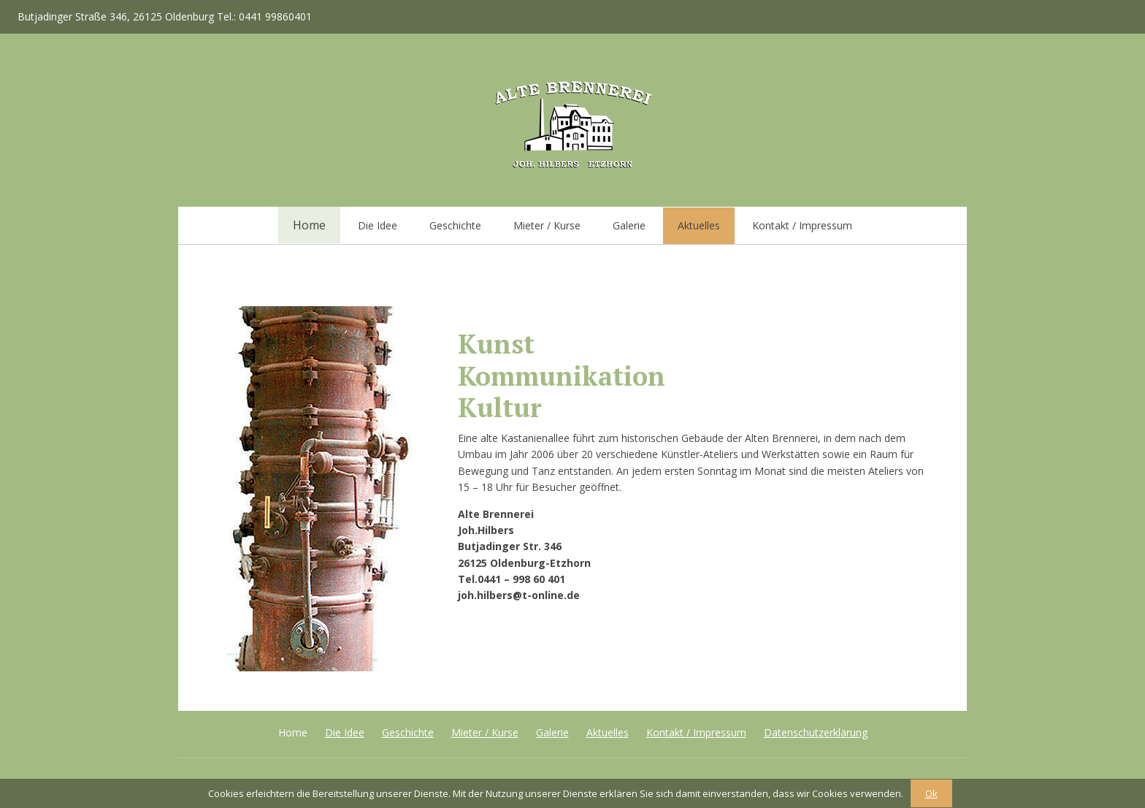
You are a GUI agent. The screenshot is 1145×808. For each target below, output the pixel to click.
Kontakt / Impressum (802, 225)
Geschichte (455, 225)
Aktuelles (699, 225)
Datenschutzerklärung (816, 732)
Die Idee (377, 225)
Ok (931, 793)
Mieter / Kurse (547, 225)
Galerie (629, 225)
